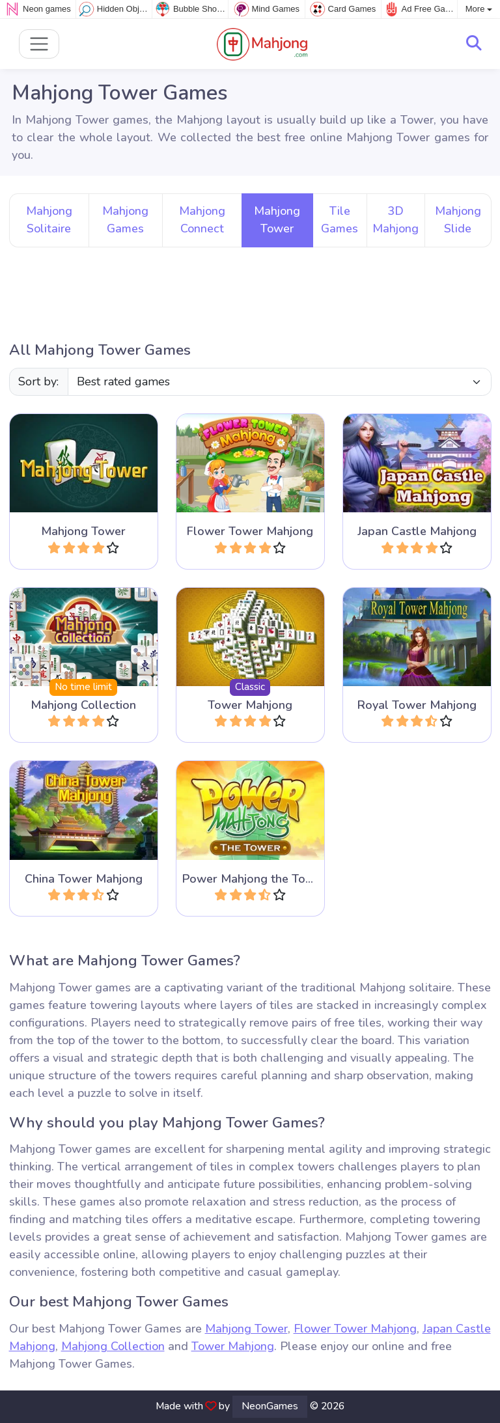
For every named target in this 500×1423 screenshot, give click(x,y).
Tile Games (339, 219)
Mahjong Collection (113, 1346)
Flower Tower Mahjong (355, 1328)
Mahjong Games (125, 219)
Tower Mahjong (232, 1346)
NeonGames (270, 1406)
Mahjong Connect (202, 219)
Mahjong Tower (246, 1328)
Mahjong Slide (458, 219)
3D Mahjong (395, 219)
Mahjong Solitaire (49, 219)
